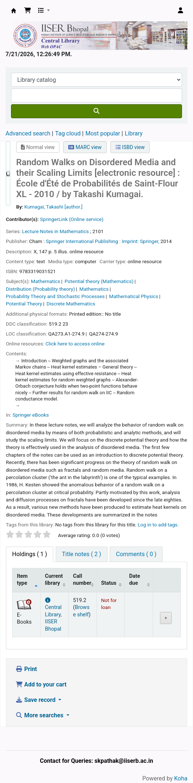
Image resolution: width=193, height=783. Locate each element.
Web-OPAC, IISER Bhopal (13, 10)
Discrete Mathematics (71, 304)
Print (26, 669)
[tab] (82, 554)
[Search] (96, 111)
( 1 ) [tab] (29, 554)
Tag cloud (68, 133)
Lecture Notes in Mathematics (55, 231)
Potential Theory (24, 304)
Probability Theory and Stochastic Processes (55, 296)
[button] (27, 10)
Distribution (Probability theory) (40, 289)
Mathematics (45, 281)
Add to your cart (40, 684)
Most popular (102, 133)
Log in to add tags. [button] (158, 525)
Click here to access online (75, 344)
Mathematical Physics (133, 296)
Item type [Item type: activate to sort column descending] (22, 579)
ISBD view (130, 147)
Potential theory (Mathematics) (99, 281)
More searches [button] (40, 715)
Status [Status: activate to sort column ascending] (109, 583)
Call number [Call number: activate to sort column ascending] (82, 579)
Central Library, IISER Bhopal (53, 615)
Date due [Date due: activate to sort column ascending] (134, 579)
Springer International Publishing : (83, 241)
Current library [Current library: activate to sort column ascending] (54, 579)
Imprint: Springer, (140, 241)
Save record (36, 699)
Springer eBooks (30, 415)
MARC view (84, 147)
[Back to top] (171, 760)
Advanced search (28, 133)
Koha (180, 778)
